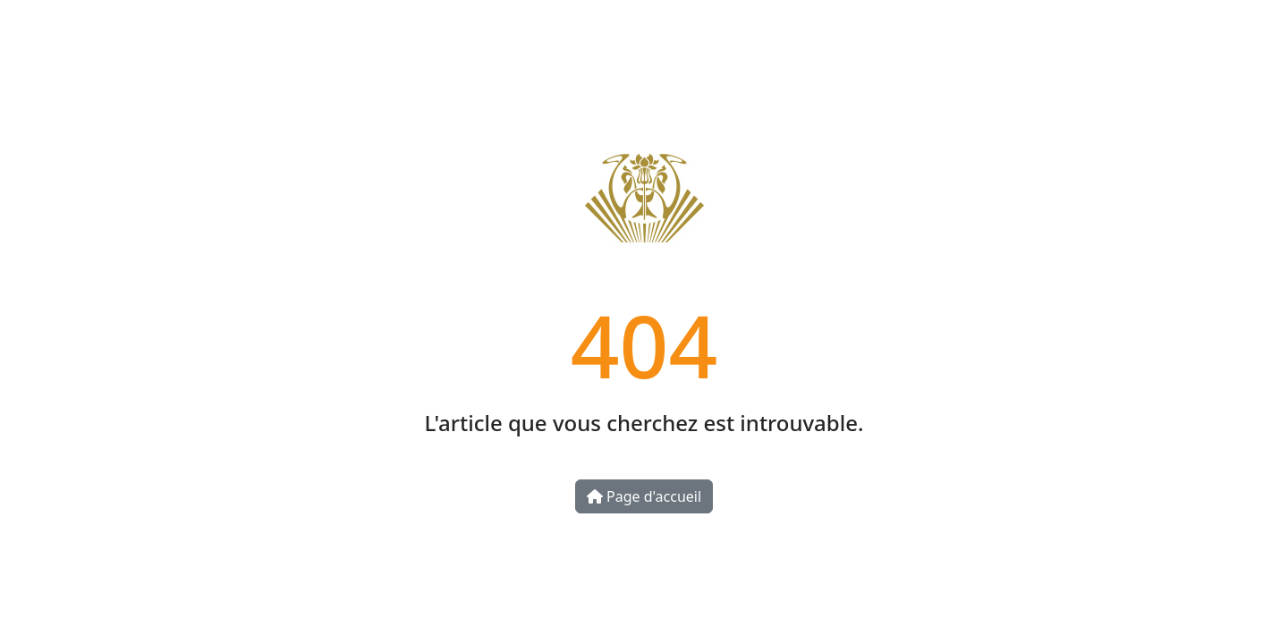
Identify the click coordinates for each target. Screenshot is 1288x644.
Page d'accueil (644, 496)
